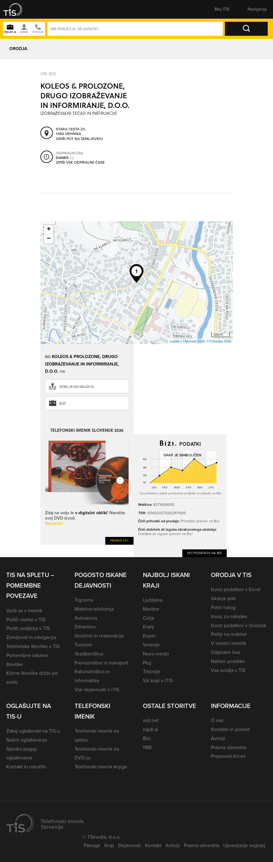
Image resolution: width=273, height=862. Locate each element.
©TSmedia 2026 (219, 341)
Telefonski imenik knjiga (101, 766)
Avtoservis (86, 618)
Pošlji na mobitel (229, 634)
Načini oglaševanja (26, 739)
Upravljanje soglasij (244, 845)
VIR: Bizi (48, 74)
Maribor (151, 609)
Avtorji (218, 738)
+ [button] (49, 229)
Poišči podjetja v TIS (28, 628)
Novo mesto (156, 653)
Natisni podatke (228, 661)
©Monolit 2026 (194, 341)
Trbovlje (151, 671)
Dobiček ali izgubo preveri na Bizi (165, 534)
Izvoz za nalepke (229, 616)
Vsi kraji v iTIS (158, 680)
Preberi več (119, 540)
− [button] (49, 239)
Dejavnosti (129, 845)
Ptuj (147, 662)
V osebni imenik (228, 643)
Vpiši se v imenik (24, 610)
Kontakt (153, 845)
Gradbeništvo (89, 653)
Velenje (151, 644)
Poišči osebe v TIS (25, 619)
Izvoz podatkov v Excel (236, 589)
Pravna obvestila (228, 747)
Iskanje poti (223, 598)
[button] (17, 9)
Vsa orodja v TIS (228, 670)
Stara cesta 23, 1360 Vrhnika (71, 131)
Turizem (83, 644)
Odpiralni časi (225, 652)
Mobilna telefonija (94, 609)
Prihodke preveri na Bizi (200, 521)
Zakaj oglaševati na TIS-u (33, 730)
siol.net (151, 720)
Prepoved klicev (228, 756)
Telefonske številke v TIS (33, 646)
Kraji (109, 845)
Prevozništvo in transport (101, 662)
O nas (217, 720)
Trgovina (84, 599)
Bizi (62, 403)
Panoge (92, 845)
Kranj (148, 626)
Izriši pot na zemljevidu (79, 138)
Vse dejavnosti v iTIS (97, 689)
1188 (147, 747)
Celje (148, 618)
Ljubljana (152, 599)
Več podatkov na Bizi (204, 553)
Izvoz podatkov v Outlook (238, 625)
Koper (149, 635)
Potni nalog (223, 607)
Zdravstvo (85, 626)
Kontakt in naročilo (26, 766)
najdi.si (150, 729)
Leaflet (175, 341)
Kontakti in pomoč (230, 729)
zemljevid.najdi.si (76, 386)
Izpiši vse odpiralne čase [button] (80, 162)
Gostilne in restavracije (99, 635)
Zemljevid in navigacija (31, 637)
